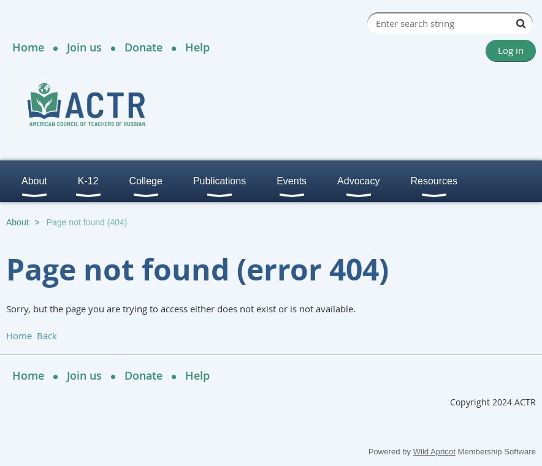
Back (47, 335)
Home (28, 47)
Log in (511, 50)
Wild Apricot (434, 451)
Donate (143, 47)
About (17, 222)
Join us (84, 47)
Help (197, 47)
